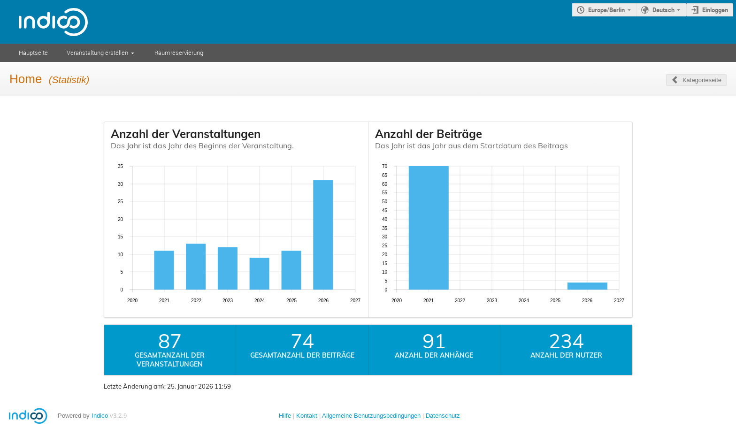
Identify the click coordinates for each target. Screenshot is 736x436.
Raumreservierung (178, 52)
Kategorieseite (701, 80)
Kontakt (306, 416)
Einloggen (715, 10)
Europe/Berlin (606, 10)
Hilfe (285, 416)
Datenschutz (443, 416)
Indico (100, 416)
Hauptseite (33, 52)
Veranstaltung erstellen (97, 52)
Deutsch (663, 10)
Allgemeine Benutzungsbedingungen (371, 416)
